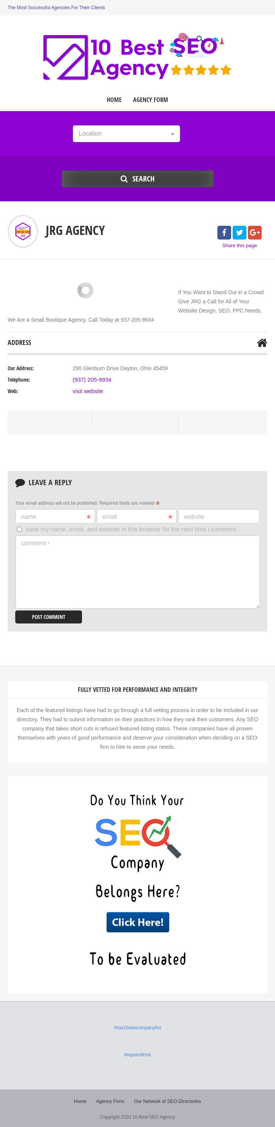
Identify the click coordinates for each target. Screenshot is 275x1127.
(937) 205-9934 (90, 380)
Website (194, 516)
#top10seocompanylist (137, 1027)
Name (56, 517)
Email (137, 517)
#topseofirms (137, 1054)
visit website (86, 391)
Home (114, 100)
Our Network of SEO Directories (166, 1100)
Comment (35, 543)
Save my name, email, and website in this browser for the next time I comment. (132, 529)
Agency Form (150, 100)
